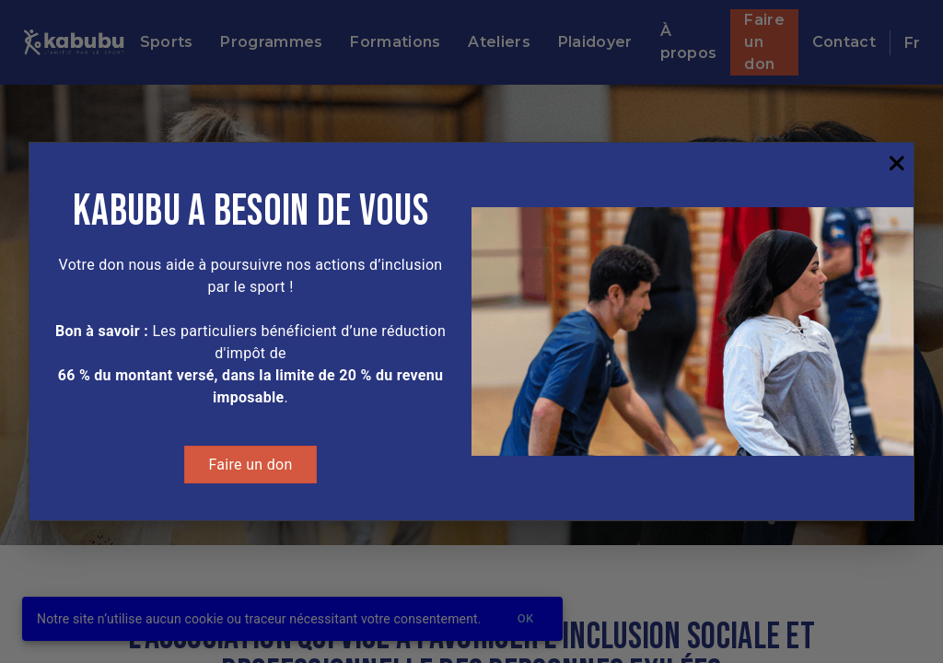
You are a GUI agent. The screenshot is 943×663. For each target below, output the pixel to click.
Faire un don (250, 464)
